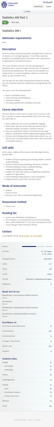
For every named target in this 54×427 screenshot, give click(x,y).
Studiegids (48, 2)
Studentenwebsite (19, 420)
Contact (38, 420)
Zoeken (28, 11)
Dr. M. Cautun (24, 236)
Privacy (30, 420)
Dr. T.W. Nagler (36, 236)
